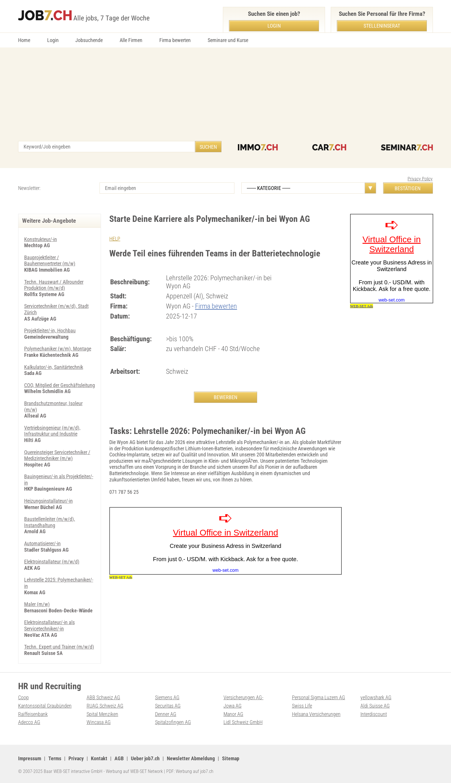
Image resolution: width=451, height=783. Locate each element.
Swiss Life (302, 706)
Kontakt (99, 758)
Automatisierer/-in (42, 543)
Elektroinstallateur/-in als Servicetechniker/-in (49, 625)
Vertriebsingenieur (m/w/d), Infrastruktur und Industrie (52, 431)
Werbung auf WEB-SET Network (134, 771)
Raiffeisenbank (33, 714)
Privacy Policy (420, 179)
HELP (114, 239)
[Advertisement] (225, 98)
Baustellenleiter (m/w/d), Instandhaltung (49, 522)
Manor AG (233, 714)
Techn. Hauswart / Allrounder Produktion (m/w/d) (53, 285)
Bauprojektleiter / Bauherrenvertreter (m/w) (49, 260)
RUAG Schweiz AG (105, 706)
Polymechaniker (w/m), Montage (57, 349)
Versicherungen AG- (243, 697)
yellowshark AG (375, 697)
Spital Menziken (102, 714)
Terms (54, 758)
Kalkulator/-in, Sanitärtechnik (53, 367)
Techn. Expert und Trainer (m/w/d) (59, 647)
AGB (119, 758)
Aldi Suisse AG (375, 706)
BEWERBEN (225, 397)
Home (24, 40)
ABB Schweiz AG (103, 697)
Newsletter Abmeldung (191, 758)
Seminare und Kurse (228, 40)
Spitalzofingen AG (173, 722)
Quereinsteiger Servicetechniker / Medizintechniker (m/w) (57, 455)
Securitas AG (168, 706)
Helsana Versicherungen (316, 714)
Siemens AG (167, 697)
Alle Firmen (131, 40)
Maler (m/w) (37, 604)
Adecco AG (29, 722)
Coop (23, 697)
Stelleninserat (382, 26)
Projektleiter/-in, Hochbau (50, 330)
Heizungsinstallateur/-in (48, 501)
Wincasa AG (99, 722)
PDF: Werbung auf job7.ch (189, 771)
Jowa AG (232, 706)
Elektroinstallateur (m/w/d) (51, 562)
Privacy (76, 758)
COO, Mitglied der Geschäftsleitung (59, 385)
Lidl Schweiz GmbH (243, 722)
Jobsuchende (89, 40)
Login (53, 40)
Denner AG (165, 714)
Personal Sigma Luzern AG (318, 697)
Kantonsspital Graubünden (45, 706)
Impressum (29, 758)
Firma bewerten (175, 40)
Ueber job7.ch (145, 758)
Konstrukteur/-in (40, 239)
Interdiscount (373, 714)
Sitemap (230, 758)
